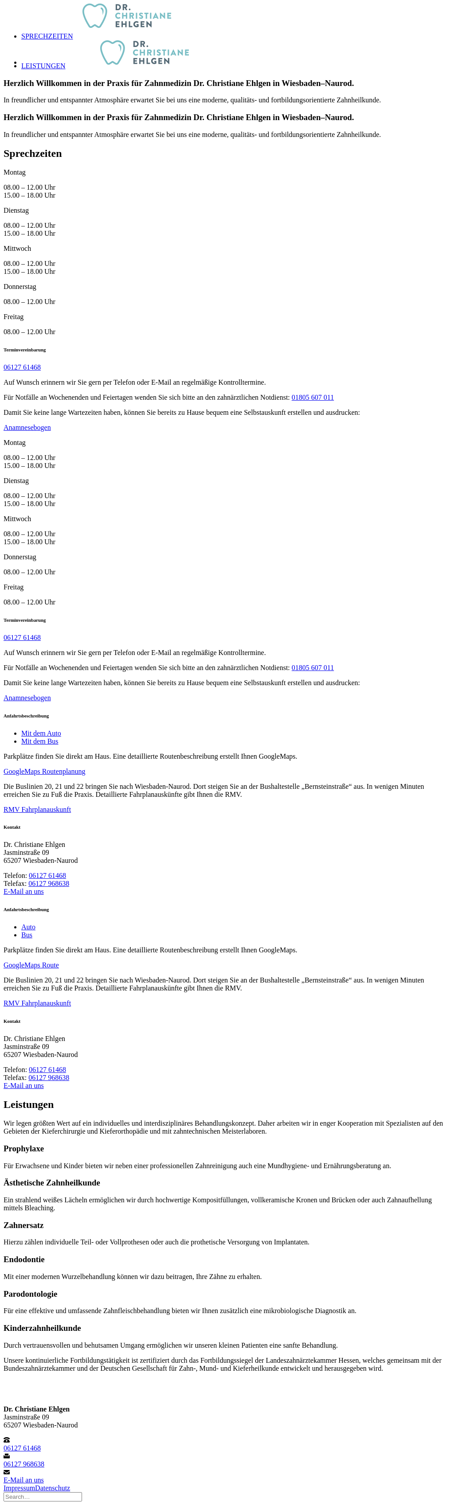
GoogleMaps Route (31, 965)
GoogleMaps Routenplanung (44, 771)
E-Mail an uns (24, 891)
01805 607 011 (313, 397)
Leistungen (43, 66)
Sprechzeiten (47, 36)
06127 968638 (48, 883)
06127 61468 (22, 367)
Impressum (19, 1488)
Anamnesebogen (27, 427)
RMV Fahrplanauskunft (37, 809)
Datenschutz (52, 1488)
